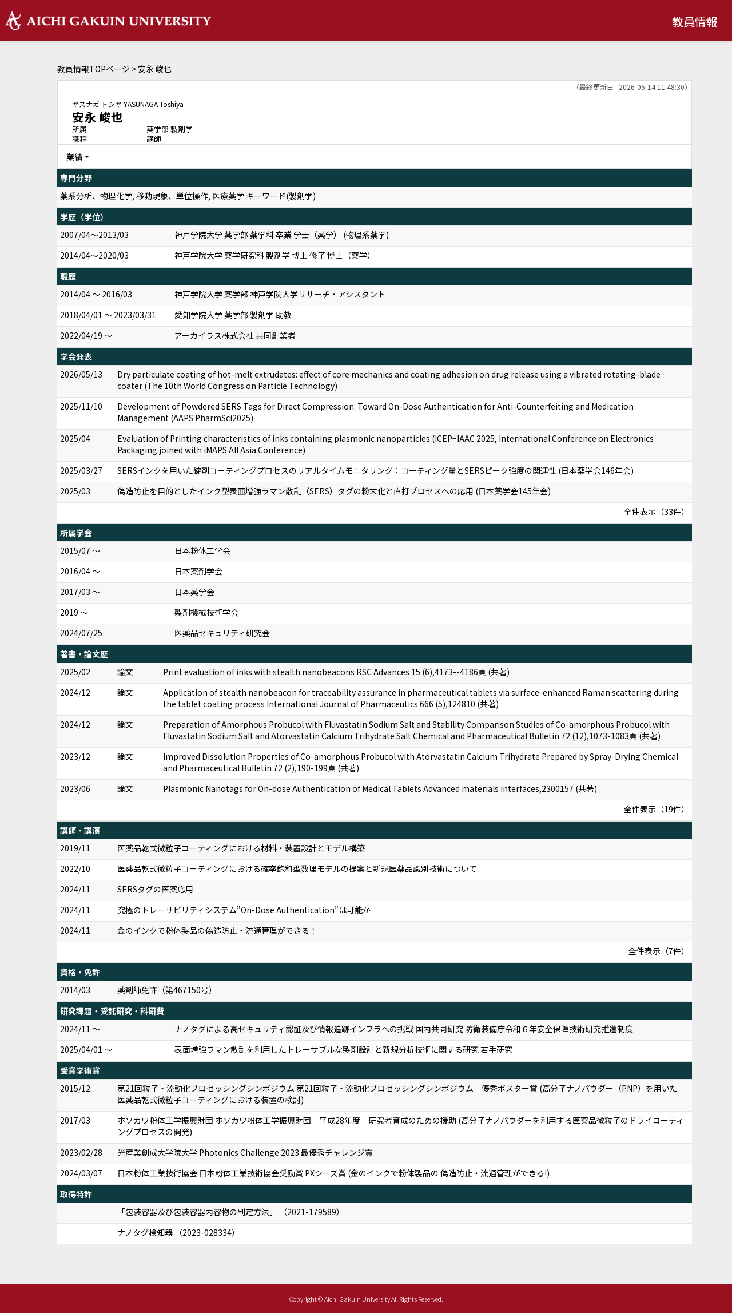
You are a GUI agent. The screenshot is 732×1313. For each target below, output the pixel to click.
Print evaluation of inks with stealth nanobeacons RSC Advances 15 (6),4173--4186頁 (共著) (336, 671)
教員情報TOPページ (93, 68)
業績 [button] (74, 156)
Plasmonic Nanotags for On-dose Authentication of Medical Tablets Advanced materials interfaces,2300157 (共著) (380, 788)
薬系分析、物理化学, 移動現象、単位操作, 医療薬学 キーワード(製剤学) (188, 195)
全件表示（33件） (656, 511)
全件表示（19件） (656, 809)
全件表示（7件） (658, 951)
